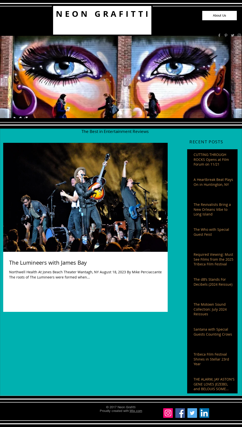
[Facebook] (180, 413)
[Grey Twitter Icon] (232, 35)
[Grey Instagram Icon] (239, 35)
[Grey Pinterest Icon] (226, 35)
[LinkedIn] (204, 413)
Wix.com (136, 411)
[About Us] (219, 16)
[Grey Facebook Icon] (219, 35)
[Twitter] (192, 413)
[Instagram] (168, 413)
